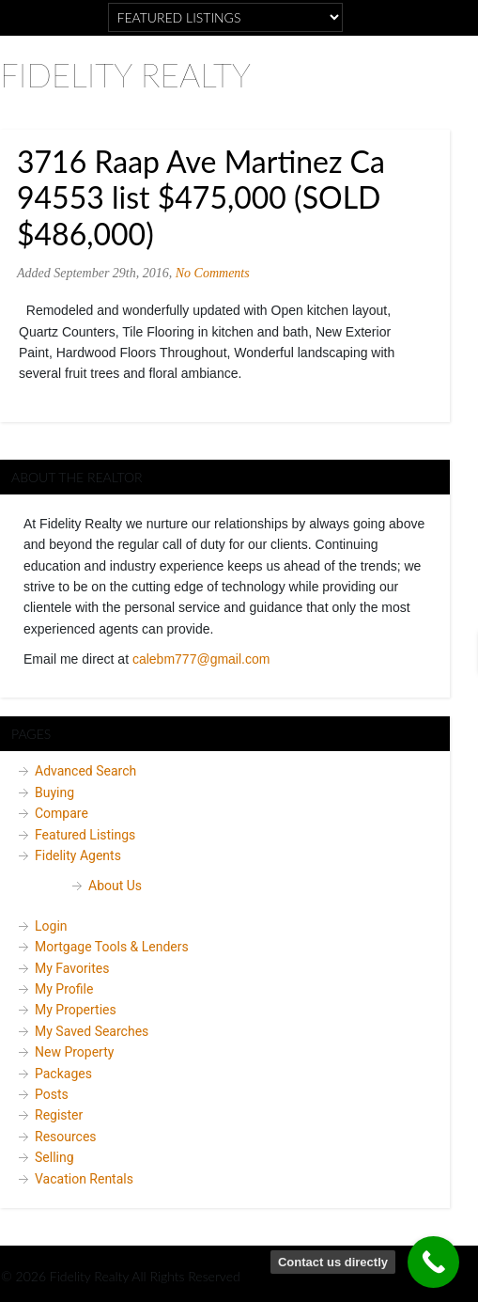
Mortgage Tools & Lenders (112, 946)
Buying (54, 792)
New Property (74, 1051)
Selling (54, 1157)
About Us (115, 885)
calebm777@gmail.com (201, 659)
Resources (66, 1136)
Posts (52, 1094)
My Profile (64, 988)
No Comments (213, 273)
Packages (63, 1073)
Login (51, 925)
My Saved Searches (91, 1031)
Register (59, 1114)
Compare (61, 813)
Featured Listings (85, 834)
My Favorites (72, 968)
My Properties (75, 1009)
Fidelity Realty (125, 74)
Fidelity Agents (78, 855)
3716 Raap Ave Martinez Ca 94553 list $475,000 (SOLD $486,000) (201, 197)
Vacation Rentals (84, 1178)
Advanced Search (85, 770)
